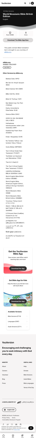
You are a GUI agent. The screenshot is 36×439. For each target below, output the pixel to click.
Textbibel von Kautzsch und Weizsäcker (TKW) (14, 157)
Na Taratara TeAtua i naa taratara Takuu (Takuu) (14, 142)
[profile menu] (31, 3)
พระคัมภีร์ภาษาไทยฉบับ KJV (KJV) (15, 237)
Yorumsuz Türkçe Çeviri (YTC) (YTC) (14, 202)
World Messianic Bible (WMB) (13, 192)
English (5, 19)
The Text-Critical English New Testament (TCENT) (14, 167)
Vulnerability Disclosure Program (11, 419)
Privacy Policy (6, 417)
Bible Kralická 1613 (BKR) (14, 89)
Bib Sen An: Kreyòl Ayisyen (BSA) (15, 84)
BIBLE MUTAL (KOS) (12, 94)
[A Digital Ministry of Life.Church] (18, 401)
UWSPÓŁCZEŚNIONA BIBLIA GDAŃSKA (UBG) (14, 172)
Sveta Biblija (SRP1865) (14, 147)
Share (26, 33)
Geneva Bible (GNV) (12, 114)
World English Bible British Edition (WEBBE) (15, 177)
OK (31, 428)
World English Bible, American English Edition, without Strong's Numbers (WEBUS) (15, 184)
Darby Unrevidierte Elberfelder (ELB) (12, 109)
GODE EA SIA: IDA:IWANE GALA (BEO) (14, 119)
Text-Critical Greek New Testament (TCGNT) (14, 152)
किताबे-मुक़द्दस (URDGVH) (13, 232)
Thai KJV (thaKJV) (12, 162)
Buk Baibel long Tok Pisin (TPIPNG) (14, 104)
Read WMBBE (10, 33)
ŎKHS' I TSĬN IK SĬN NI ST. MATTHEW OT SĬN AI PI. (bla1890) (15, 208)
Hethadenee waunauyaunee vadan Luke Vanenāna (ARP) (15, 125)
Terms (13, 417)
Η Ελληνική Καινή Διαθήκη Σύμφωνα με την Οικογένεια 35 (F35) (15, 215)
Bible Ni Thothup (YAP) (13, 99)
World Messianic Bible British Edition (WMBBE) (14, 197)
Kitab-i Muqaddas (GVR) (14, 137)
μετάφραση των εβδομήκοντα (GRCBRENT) (15, 222)
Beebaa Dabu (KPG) (12, 79)
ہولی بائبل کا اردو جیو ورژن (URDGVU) (14, 227)
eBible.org (7, 52)
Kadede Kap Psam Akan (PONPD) (14, 132)
